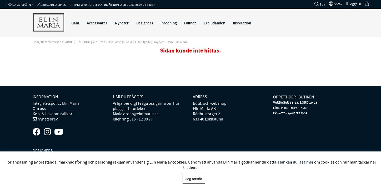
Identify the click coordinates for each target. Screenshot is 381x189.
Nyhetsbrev (47, 119)
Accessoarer (97, 23)
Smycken (55, 42)
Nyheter (122, 23)
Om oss (39, 108)
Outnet (190, 23)
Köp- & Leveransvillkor (52, 114)
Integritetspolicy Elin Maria (56, 103)
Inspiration (242, 23)
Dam (75, 23)
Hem (36, 42)
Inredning (169, 23)
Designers (144, 23)
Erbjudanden (214, 23)
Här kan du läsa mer (295, 162)
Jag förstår (194, 179)
